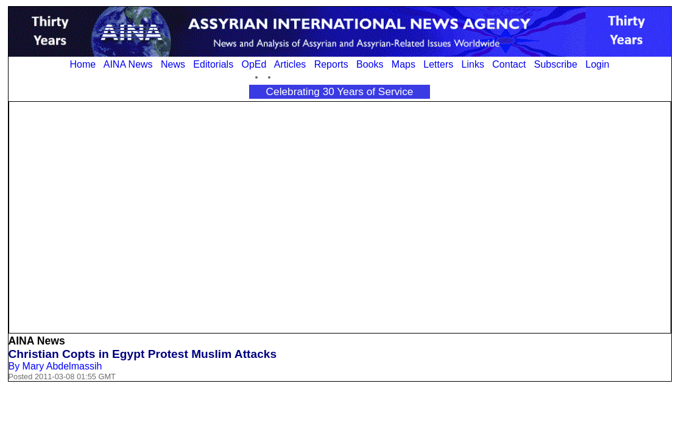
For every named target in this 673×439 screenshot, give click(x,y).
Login (597, 64)
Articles (290, 64)
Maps (403, 64)
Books (369, 64)
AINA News (128, 64)
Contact (509, 64)
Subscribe (555, 64)
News (173, 64)
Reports (331, 64)
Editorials (213, 64)
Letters (438, 64)
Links (473, 64)
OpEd (253, 64)
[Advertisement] (116, 216)
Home (83, 64)
